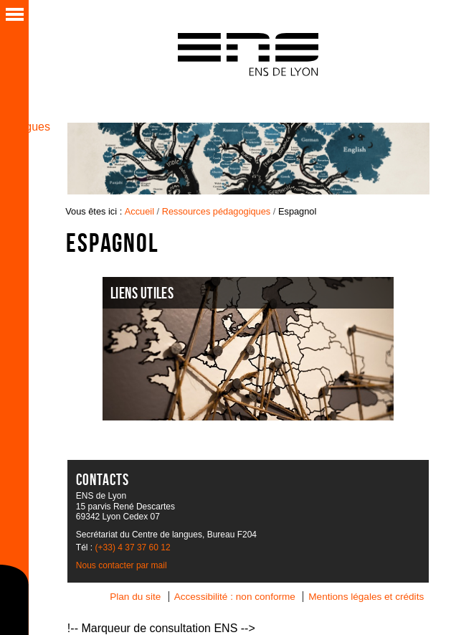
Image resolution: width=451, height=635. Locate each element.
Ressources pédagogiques (216, 211)
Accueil (139, 211)
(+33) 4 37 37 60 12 (133, 547)
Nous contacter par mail (121, 565)
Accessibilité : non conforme (234, 596)
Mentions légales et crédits (366, 596)
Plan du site (135, 596)
